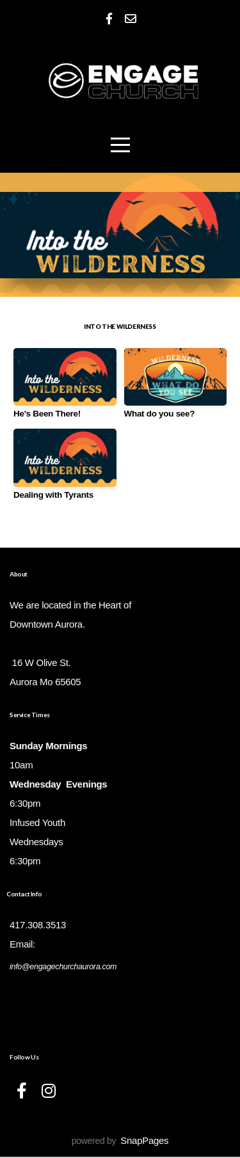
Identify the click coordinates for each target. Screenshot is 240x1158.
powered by (120, 1142)
